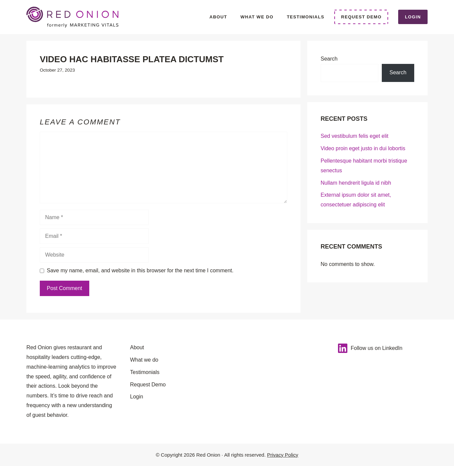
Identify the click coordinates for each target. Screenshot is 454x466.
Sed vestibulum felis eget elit (354, 136)
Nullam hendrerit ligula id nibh (356, 183)
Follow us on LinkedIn (377, 348)
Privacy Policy (282, 455)
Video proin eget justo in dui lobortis (363, 148)
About (218, 16)
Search (329, 59)
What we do (256, 16)
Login (413, 16)
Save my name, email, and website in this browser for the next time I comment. (140, 270)
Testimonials (305, 16)
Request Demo (361, 16)
